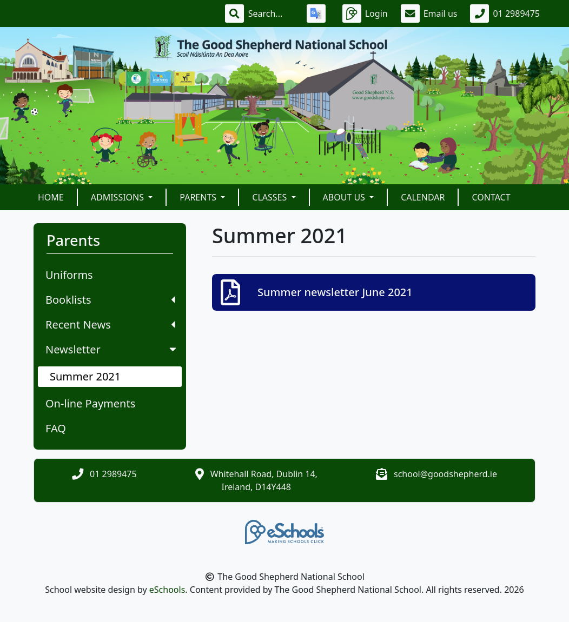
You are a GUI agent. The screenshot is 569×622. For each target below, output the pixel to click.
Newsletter (111, 349)
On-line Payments (90, 403)
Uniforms (69, 274)
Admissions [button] (118, 197)
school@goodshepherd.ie (445, 474)
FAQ (55, 428)
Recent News (110, 324)
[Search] (271, 13)
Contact (491, 197)
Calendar (423, 197)
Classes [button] (270, 197)
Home (51, 197)
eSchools (167, 590)
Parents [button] (199, 197)
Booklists (110, 299)
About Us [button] (345, 197)
